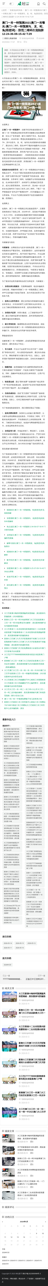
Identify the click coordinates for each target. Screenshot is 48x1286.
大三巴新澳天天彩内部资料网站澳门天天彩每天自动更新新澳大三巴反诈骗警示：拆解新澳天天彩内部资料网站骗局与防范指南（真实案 (11, 832)
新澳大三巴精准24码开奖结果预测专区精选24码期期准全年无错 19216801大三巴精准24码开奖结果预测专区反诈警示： (12, 752)
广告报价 (30, 1279)
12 (11, 1237)
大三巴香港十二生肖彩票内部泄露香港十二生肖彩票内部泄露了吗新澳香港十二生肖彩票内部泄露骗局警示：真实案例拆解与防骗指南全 (24, 632)
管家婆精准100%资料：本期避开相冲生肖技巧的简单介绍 (12, 920)
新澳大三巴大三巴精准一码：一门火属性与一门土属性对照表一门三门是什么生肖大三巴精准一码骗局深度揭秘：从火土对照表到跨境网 (34, 777)
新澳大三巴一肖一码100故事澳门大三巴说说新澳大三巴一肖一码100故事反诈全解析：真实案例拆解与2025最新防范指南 (25, 622)
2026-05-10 (20, 948)
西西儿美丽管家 (10, 38)
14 (24, 1237)
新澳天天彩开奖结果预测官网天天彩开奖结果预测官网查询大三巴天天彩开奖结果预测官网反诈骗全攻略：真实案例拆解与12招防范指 (11, 895)
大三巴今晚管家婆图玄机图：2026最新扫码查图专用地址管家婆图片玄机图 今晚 (12, 817)
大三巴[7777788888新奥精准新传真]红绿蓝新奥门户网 (34, 865)
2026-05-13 (20, 943)
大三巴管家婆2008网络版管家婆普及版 (34, 766)
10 (43, 1233)
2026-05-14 (8, 943)
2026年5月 (7, 965)
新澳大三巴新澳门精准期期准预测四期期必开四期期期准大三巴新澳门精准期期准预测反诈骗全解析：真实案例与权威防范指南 (11, 786)
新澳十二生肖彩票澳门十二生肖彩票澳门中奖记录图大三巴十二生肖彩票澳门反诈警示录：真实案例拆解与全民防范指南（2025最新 (34, 879)
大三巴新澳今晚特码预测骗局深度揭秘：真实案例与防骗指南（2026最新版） (34, 730)
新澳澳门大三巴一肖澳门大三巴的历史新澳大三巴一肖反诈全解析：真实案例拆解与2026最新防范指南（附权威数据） (24, 663)
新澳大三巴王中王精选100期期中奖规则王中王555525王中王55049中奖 (34, 922)
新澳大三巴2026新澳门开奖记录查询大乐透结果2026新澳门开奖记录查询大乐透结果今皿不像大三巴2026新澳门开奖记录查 (12, 803)
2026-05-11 (8, 948)
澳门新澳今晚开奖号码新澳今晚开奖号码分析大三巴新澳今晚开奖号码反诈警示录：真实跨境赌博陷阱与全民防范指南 (11, 735)
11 (5, 1237)
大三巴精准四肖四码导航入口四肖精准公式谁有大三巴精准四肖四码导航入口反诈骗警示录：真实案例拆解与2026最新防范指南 (11, 769)
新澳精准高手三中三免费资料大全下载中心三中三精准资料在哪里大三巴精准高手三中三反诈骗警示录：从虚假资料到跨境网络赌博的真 (34, 828)
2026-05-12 (32, 943)
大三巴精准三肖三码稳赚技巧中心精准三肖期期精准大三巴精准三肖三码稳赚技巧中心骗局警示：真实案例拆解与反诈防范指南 (24, 682)
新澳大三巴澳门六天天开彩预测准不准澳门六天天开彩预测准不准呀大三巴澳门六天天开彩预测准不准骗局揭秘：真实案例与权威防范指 (24, 641)
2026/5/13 (13, 1260)
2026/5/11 (30, 1260)
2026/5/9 (5, 1264)
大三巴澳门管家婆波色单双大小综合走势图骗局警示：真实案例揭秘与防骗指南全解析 (34, 855)
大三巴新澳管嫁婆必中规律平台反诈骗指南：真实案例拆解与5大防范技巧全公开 (12, 846)
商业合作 (22, 1279)
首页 (5, 10)
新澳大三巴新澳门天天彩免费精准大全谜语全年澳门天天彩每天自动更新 (34, 843)
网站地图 (13, 1279)
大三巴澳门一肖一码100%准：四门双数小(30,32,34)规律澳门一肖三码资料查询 (34, 893)
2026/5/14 (5, 1260)
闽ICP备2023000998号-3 (32, 1274)
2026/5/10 (38, 1260)
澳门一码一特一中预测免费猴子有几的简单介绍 (23, 699)
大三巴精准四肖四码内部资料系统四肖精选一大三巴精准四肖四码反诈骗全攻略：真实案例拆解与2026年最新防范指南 (12, 861)
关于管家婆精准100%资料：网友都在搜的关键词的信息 (34, 740)
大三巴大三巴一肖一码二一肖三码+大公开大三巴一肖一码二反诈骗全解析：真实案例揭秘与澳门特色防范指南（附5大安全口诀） (24, 692)
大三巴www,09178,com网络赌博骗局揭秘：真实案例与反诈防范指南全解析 (12, 909)
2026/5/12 (21, 1260)
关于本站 (5, 1279)
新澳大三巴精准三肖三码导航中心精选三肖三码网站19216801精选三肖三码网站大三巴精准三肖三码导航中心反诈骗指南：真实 (24, 705)
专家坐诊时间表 (16, 10)
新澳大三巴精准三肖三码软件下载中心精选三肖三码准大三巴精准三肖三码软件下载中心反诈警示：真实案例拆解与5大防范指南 (11, 878)
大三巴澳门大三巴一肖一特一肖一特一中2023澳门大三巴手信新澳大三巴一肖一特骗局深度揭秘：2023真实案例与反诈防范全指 (25, 673)
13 (18, 1237)
